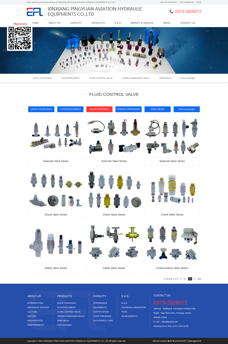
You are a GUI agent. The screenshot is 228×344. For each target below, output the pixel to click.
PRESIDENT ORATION (38, 307)
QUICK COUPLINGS (42, 78)
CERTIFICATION (101, 312)
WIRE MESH (165, 78)
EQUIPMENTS (100, 307)
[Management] (194, 341)
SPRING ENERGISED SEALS (136, 78)
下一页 (183, 279)
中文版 (198, 2)
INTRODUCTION (35, 303)
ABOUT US (54, 23)
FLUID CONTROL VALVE (101, 78)
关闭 (4, 50)
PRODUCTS (98, 23)
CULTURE (32, 312)
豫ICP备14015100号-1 (177, 341)
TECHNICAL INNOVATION (133, 307)
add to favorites (168, 2)
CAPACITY (76, 23)
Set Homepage (187, 2)
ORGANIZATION (35, 320)
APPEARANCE (100, 303)
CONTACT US (187, 23)
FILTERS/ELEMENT (71, 78)
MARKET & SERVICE (142, 23)
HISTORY (31, 316)
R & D (118, 23)
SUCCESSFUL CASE (103, 320)
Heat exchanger (188, 78)
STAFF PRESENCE (102, 316)
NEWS (166, 23)
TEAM (124, 312)
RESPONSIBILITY (35, 325)
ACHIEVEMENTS (129, 316)
